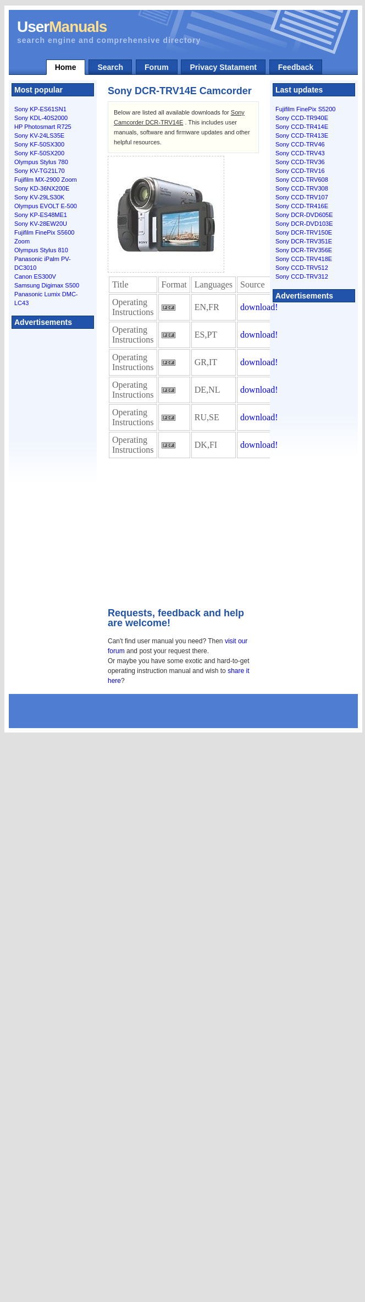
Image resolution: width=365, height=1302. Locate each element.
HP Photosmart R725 (42, 126)
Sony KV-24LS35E (39, 135)
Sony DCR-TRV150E (303, 232)
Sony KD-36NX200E (41, 188)
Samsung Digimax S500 (46, 285)
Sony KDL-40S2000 (41, 118)
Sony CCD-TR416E (301, 206)
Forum (157, 67)
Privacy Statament (223, 67)
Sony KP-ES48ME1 (40, 214)
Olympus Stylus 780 (41, 162)
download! (259, 307)
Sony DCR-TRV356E (303, 250)
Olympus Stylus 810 (41, 250)
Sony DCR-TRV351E (303, 241)
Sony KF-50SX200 (39, 153)
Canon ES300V (35, 276)
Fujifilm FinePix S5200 (305, 109)
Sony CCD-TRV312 (301, 276)
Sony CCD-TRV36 (300, 162)
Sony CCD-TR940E (301, 118)
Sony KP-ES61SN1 (40, 109)
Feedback (296, 67)
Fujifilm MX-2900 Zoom (45, 179)
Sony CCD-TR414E (301, 126)
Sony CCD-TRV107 (301, 197)
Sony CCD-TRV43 (300, 153)
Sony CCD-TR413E (301, 135)
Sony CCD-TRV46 (300, 144)
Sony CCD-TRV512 (301, 267)
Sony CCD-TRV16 (300, 170)
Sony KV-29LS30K (39, 197)
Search (110, 67)
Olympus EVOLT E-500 (45, 206)
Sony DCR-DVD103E (304, 223)
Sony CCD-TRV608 (301, 179)
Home (65, 67)
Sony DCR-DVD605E (304, 214)
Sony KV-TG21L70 (39, 170)
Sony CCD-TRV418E (303, 259)
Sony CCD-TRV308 (301, 188)
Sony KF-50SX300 (39, 144)
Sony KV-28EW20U (40, 223)
